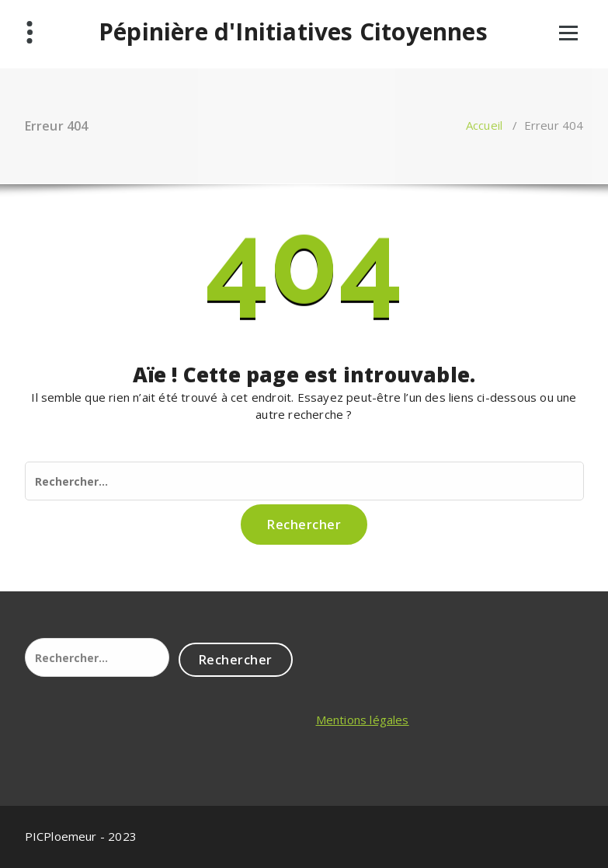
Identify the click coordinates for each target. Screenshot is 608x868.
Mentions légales (362, 719)
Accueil (484, 125)
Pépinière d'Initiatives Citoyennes (293, 32)
